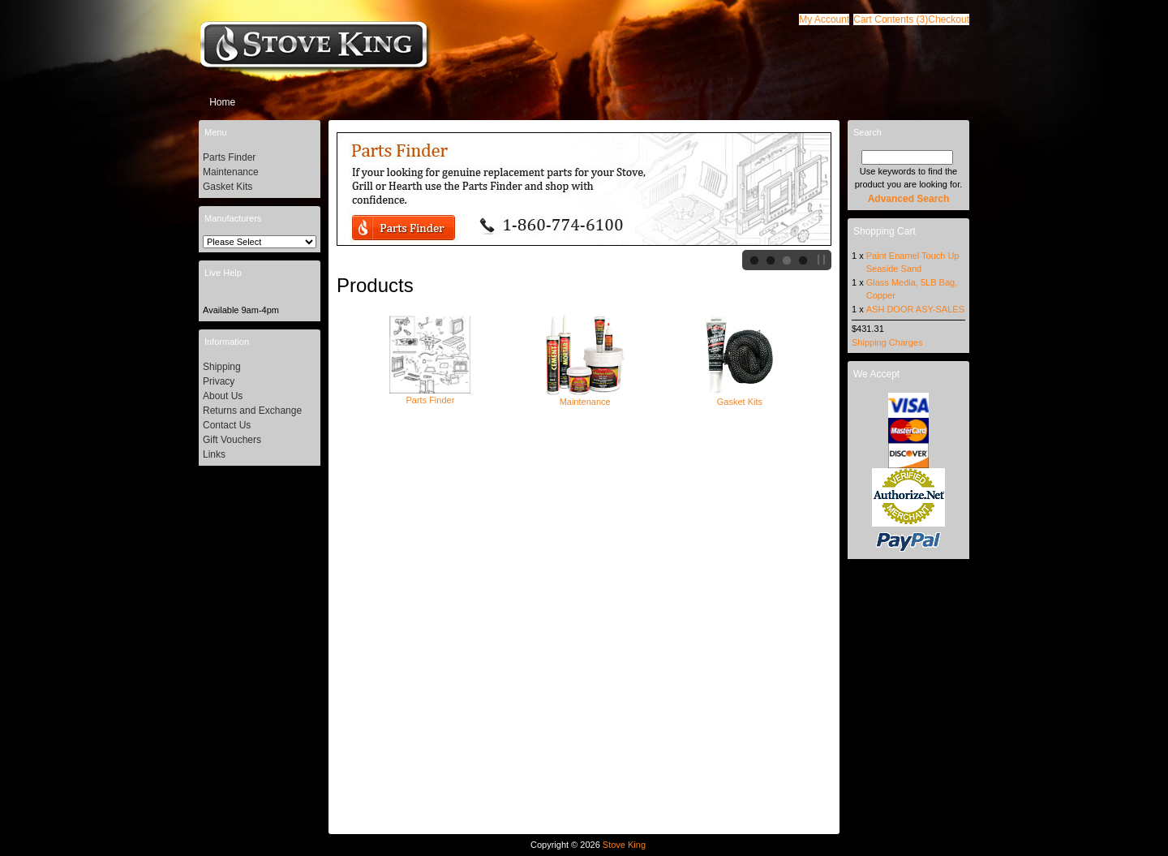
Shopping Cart (884, 231)
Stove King (624, 845)
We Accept (876, 374)
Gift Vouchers (232, 439)
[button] (890, 19)
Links (214, 454)
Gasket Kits (739, 396)
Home (222, 102)
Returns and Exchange (252, 410)
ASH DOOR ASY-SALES (915, 309)
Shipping (222, 366)
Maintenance (584, 396)
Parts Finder (429, 395)
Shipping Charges (887, 342)
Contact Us (227, 425)
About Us (223, 396)
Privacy (218, 381)
